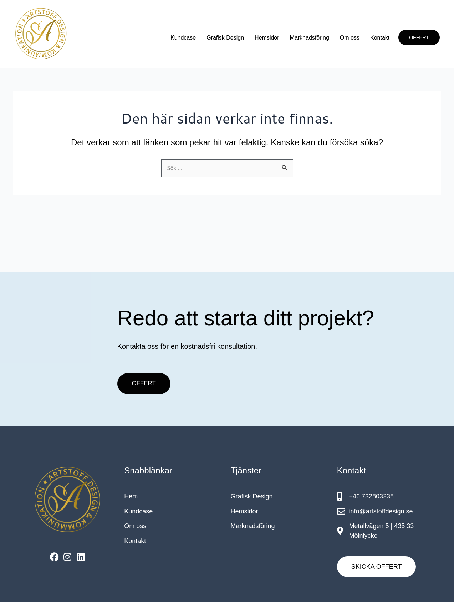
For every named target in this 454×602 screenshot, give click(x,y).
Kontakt (379, 38)
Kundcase (183, 38)
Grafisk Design (225, 38)
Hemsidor (267, 38)
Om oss (349, 38)
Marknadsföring (309, 38)
